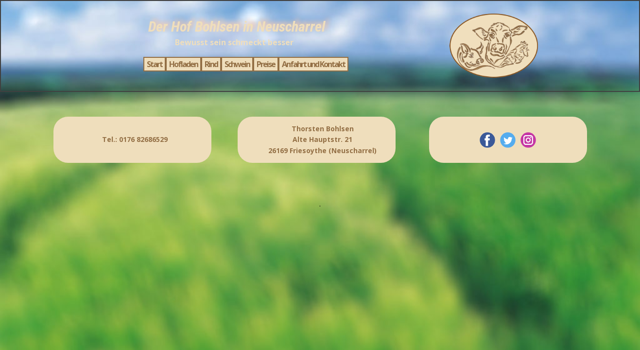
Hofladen (183, 64)
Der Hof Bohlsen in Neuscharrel (236, 26)
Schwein (237, 64)
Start (154, 64)
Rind (211, 64)
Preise (266, 64)
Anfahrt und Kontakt (313, 64)
